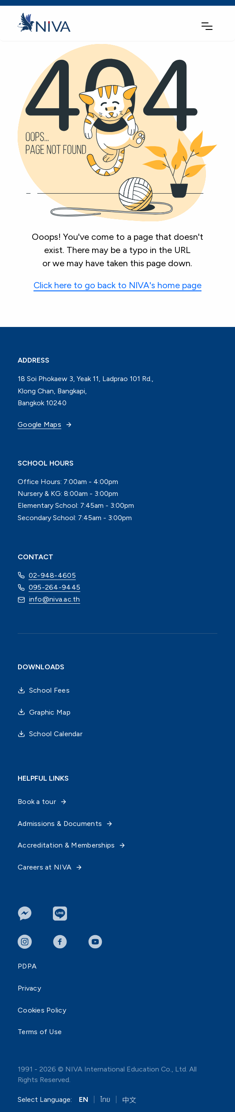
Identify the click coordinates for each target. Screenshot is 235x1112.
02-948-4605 (47, 575)
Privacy (29, 988)
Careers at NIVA (50, 867)
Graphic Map (44, 712)
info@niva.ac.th (49, 600)
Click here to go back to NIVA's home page (117, 285)
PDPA (27, 966)
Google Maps (45, 424)
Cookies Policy (42, 1010)
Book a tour (42, 801)
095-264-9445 (49, 587)
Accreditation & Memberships (72, 845)
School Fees (44, 690)
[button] (207, 26)
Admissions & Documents (65, 823)
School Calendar (50, 734)
